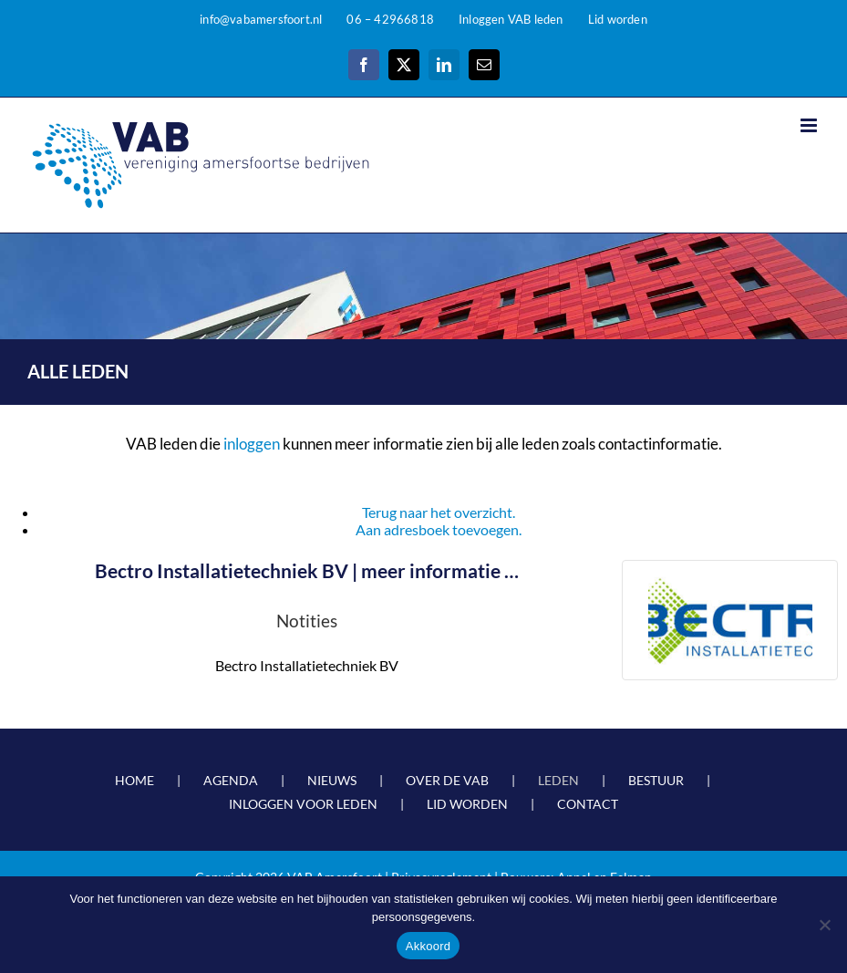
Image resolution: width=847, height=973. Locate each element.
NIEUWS (331, 780)
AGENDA (230, 780)
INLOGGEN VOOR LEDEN (303, 804)
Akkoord (428, 946)
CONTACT (587, 804)
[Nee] (824, 925)
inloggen (251, 443)
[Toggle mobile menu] (810, 125)
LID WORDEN (467, 804)
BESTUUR (656, 780)
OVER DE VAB (447, 780)
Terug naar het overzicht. (438, 512)
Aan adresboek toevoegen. (439, 529)
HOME (134, 780)
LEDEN (558, 780)
